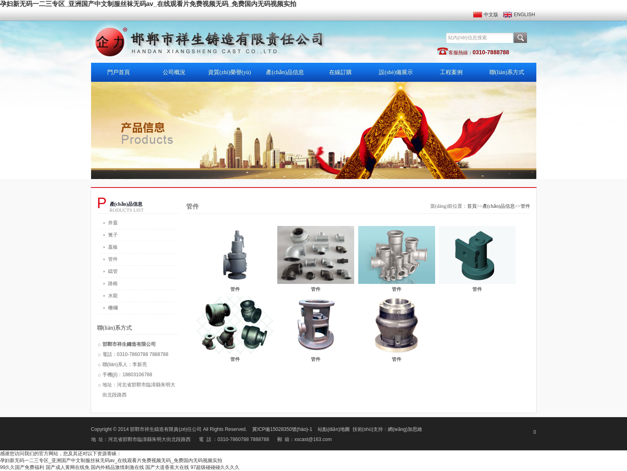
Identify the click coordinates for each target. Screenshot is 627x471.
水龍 (113, 295)
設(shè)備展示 (396, 72)
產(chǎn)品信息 (285, 72)
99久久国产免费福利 (22, 467)
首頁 (472, 206)
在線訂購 (340, 72)
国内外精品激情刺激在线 (117, 467)
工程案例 (451, 72)
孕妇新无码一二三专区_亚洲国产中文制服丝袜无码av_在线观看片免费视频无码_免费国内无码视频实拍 (148, 3)
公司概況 (174, 72)
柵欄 (113, 308)
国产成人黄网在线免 (67, 467)
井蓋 (113, 223)
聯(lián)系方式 (506, 72)
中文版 (491, 14)
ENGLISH (524, 14)
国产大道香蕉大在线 (167, 467)
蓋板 (113, 247)
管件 (113, 259)
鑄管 (113, 271)
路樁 (113, 283)
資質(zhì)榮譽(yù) (229, 72)
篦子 (113, 235)
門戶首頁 (118, 72)
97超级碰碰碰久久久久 (215, 467)
